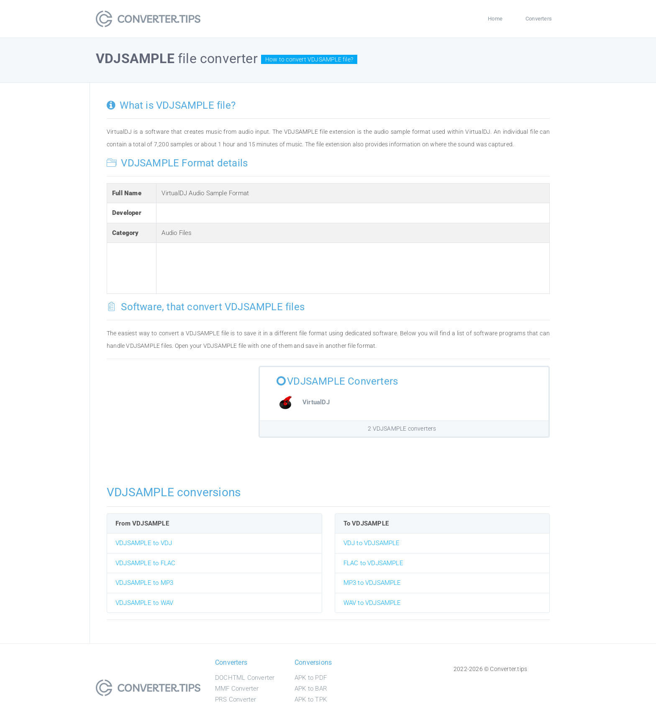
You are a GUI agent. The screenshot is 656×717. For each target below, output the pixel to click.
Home (495, 18)
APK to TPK (311, 699)
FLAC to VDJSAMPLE (373, 563)
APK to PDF (311, 677)
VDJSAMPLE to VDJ (143, 543)
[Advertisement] (313, 267)
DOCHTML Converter (244, 677)
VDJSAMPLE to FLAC (145, 563)
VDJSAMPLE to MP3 (144, 583)
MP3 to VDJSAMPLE (372, 583)
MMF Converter (237, 688)
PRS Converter (235, 699)
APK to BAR (311, 688)
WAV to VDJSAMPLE (372, 603)
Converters (538, 18)
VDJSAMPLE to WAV (144, 603)
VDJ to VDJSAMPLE (371, 543)
